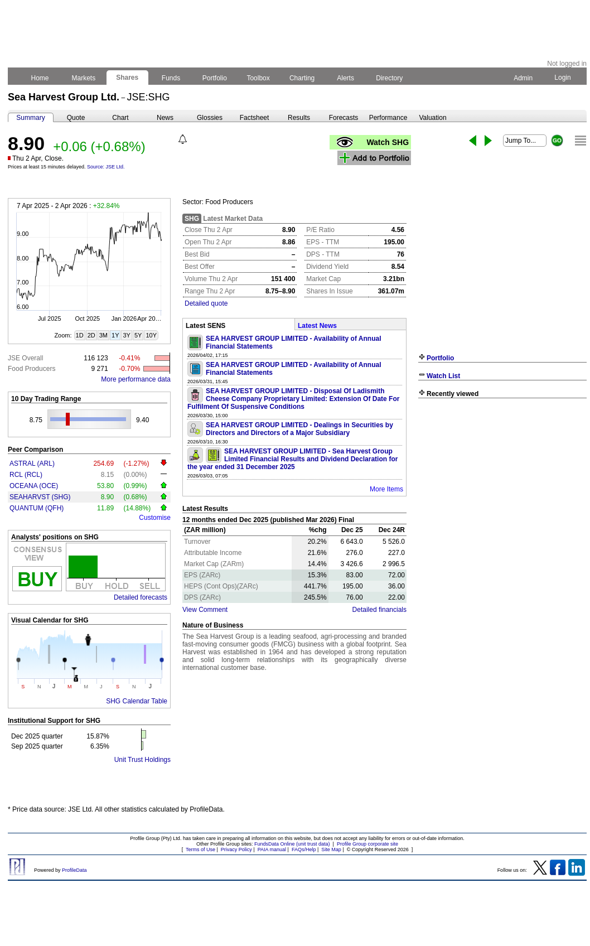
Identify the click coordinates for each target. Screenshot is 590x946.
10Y (151, 335)
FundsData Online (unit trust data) (292, 844)
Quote (76, 118)
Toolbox (258, 78)
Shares (127, 77)
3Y (126, 335)
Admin (523, 78)
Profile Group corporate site (367, 844)
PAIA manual (272, 849)
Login (563, 77)
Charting (302, 78)
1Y (115, 335)
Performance (388, 118)
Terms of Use (200, 849)
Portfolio (215, 78)
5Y (138, 335)
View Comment (205, 610)
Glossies (210, 118)
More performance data (136, 379)
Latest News (317, 326)
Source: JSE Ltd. (106, 167)
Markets (83, 78)
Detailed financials (379, 610)
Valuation (432, 118)
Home (40, 78)
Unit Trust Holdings (142, 760)
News (165, 118)
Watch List (443, 376)
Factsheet (254, 118)
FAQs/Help (304, 849)
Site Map (331, 849)
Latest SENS (205, 326)
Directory (389, 78)
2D (91, 335)
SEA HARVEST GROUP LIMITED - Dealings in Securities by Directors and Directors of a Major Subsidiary (299, 429)
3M (103, 335)
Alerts (346, 78)
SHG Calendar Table (136, 701)
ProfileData (74, 870)
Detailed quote (206, 303)
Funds (171, 78)
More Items (386, 489)
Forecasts (344, 118)
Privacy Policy (236, 849)
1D (80, 335)
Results (299, 118)
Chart (120, 118)
